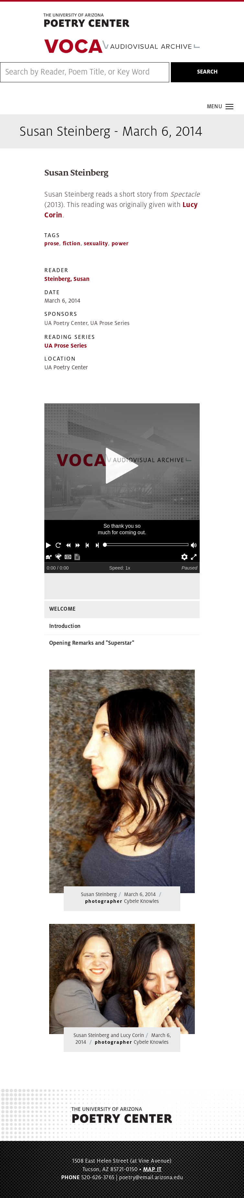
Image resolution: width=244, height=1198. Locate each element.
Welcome (62, 609)
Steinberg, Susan (67, 279)
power (120, 244)
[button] (49, 544)
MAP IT (152, 1169)
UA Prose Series (65, 346)
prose (51, 244)
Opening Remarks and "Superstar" (91, 643)
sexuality (96, 244)
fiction (72, 244)
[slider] (105, 545)
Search (207, 72)
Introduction (65, 626)
